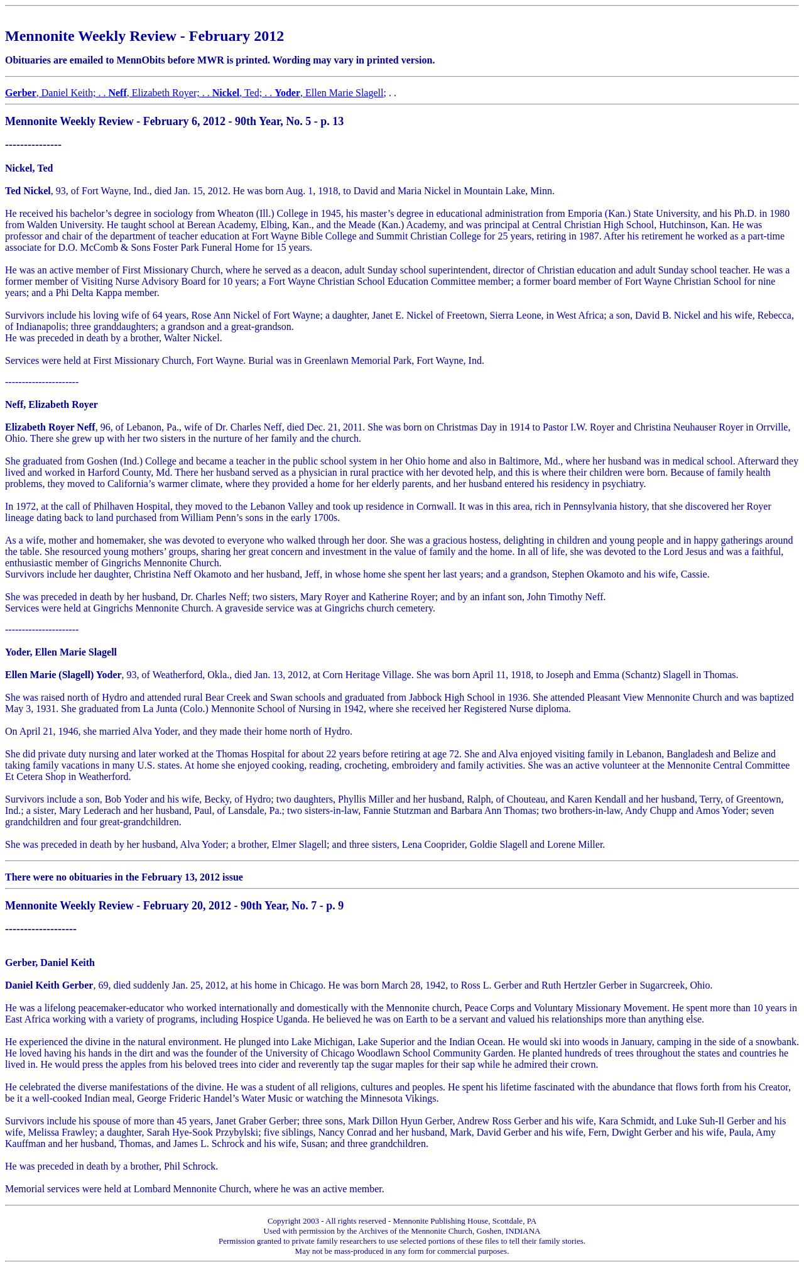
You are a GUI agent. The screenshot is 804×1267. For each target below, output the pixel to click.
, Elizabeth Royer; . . (160, 92)
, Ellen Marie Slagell (328, 92)
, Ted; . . (243, 92)
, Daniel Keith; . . (56, 92)
